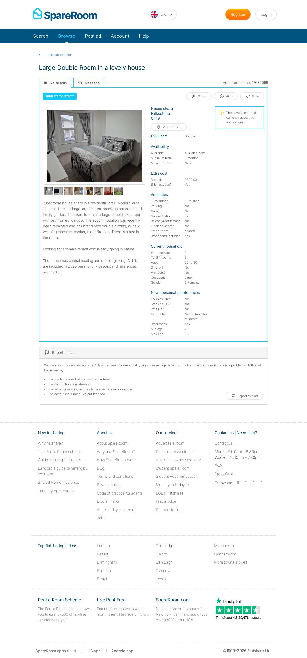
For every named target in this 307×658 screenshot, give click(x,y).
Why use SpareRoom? (116, 451)
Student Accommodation (177, 476)
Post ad (93, 36)
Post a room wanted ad (175, 451)
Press (225, 473)
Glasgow (163, 570)
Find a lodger (166, 501)
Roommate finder (170, 509)
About (112, 443)
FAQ (218, 465)
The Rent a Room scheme (60, 451)
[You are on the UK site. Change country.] (162, 14)
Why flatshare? (50, 443)
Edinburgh (164, 562)
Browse (66, 36)
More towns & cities (230, 562)
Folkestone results (60, 55)
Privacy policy (109, 484)
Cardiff (161, 554)
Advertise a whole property (178, 459)
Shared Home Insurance (58, 482)
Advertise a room (170, 443)
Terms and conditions (115, 476)
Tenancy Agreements (56, 490)
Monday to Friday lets (174, 484)
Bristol (102, 578)
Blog (100, 468)
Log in (266, 14)
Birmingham (107, 562)
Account (120, 36)
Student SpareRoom (173, 468)
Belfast (102, 554)
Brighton (104, 570)
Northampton (225, 554)
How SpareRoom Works (117, 459)
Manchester (224, 545)
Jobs (101, 517)
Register (238, 14)
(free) (55, 650)
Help (144, 36)
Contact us (224, 443)
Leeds (161, 578)
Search (40, 36)
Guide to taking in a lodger (59, 459)
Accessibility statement (116, 509)
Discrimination (108, 501)
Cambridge (165, 545)
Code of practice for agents (119, 493)
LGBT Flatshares (169, 493)
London (103, 545)
